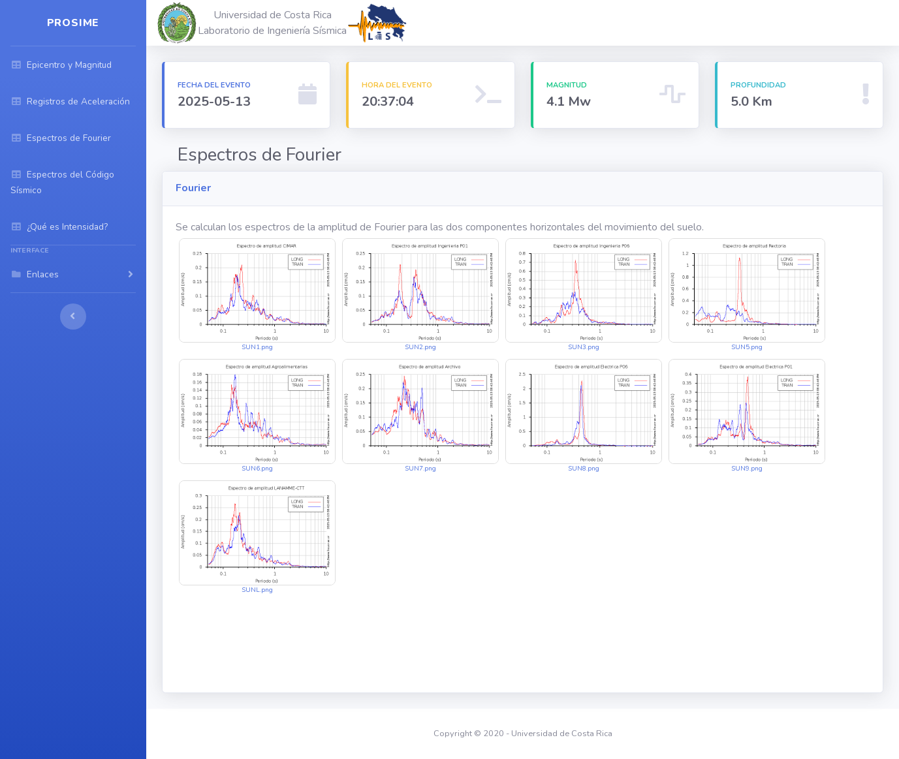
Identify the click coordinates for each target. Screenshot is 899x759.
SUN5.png (747, 295)
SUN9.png (747, 416)
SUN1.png (257, 295)
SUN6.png (257, 416)
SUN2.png (420, 295)
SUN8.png (583, 416)
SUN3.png (583, 295)
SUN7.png (420, 416)
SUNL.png (257, 537)
